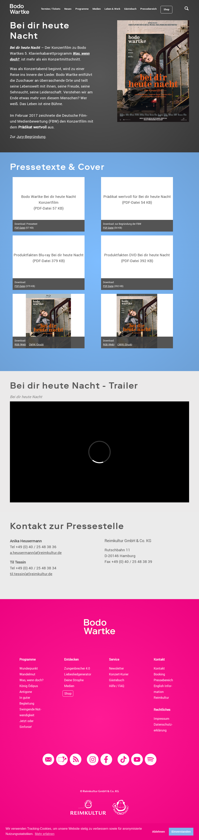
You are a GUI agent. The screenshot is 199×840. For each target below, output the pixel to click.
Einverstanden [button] (181, 831)
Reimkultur (161, 697)
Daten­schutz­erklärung (163, 727)
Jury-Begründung (31, 136)
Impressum (161, 718)
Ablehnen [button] (158, 831)
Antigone (25, 692)
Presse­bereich (163, 680)
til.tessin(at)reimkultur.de (31, 573)
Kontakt (159, 668)
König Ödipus (28, 686)
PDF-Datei (20, 227)
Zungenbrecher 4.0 (77, 668)
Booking (159, 674)
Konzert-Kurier (118, 674)
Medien (69, 686)
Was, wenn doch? (31, 680)
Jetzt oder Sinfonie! (26, 724)
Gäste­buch (116, 680)
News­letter (116, 668)
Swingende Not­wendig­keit (30, 712)
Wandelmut (27, 674)
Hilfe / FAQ (116, 686)
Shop (68, 693)
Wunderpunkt (28, 668)
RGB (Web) (20, 344)
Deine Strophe (74, 680)
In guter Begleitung (26, 700)
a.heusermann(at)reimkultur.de (36, 552)
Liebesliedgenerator (77, 674)
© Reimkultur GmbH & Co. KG (99, 791)
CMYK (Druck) (36, 344)
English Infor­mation (163, 689)
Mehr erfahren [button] (45, 834)
